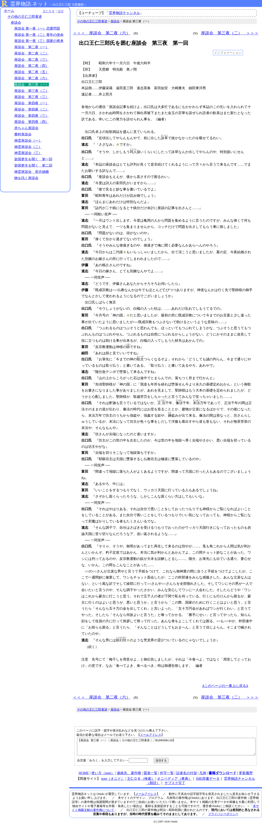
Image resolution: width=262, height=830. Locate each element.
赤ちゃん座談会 (26, 128)
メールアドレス (150, 735)
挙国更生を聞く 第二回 (33, 165)
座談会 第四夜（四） (31, 122)
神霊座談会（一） (28, 140)
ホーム (9, 11)
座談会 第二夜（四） (31, 66)
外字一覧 (167, 776)
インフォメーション (227, 52)
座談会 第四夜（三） (31, 116)
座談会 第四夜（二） (31, 109)
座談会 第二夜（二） (31, 53)
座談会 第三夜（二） (31, 91)
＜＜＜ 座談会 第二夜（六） (101, 33)
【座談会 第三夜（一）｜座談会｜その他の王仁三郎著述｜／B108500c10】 (166, 748)
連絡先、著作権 (129, 776)
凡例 (202, 776)
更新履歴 (246, 776)
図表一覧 (151, 776)
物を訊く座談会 (26, 178)
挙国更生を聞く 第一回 (33, 159)
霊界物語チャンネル (124, 13)
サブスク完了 (174, 786)
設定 (60, 11)
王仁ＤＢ (48, 11)
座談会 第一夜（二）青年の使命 (39, 35)
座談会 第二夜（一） (31, 47)
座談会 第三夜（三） (31, 97)
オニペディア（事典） (174, 782)
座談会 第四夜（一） (31, 103)
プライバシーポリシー (223, 817)
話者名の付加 (186, 776)
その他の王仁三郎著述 (24, 17)
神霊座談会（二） (28, 147)
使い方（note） (103, 776)
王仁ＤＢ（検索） (141, 782)
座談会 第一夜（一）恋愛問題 (37, 28)
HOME (84, 776)
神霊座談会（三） (28, 153)
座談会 (16, 22)
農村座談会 (23, 134)
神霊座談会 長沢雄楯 (31, 172)
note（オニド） (113, 782)
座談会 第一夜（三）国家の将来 (39, 41)
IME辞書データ (208, 782)
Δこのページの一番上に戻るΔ (225, 686)
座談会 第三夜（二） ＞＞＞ (230, 33)
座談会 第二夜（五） (31, 72)
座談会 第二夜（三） (31, 59)
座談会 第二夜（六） (31, 78)
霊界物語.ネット (29, 4)
